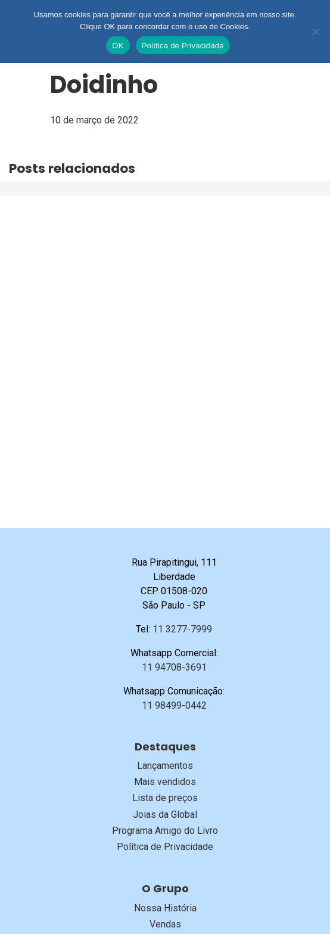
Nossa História (165, 908)
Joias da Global (165, 814)
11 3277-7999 (182, 629)
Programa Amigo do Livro (165, 830)
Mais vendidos (165, 781)
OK (117, 45)
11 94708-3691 (174, 667)
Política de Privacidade (165, 846)
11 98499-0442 (174, 705)
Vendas (165, 924)
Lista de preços (165, 797)
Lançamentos (165, 765)
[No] (315, 32)
